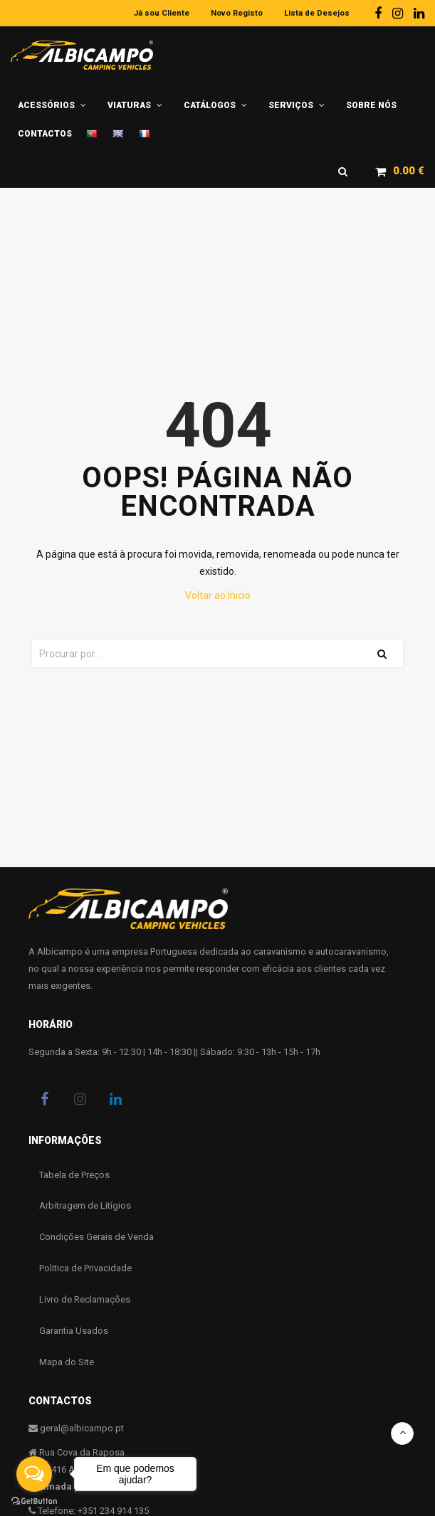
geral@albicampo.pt (82, 1429)
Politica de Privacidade (85, 1268)
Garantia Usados (73, 1331)
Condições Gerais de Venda (96, 1237)
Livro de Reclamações (84, 1300)
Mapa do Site (66, 1362)
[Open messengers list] (34, 1474)
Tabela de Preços (74, 1175)
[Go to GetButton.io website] (34, 1501)
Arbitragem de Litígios (85, 1206)
